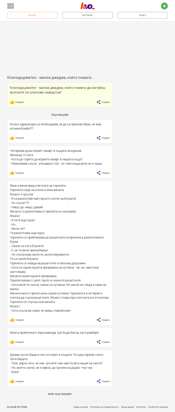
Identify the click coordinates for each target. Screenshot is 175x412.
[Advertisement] (87, 47)
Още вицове (60, 114)
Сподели (103, 102)
